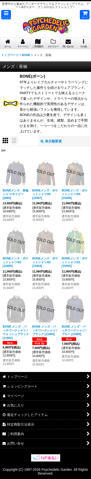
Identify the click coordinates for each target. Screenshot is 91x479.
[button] (6, 14)
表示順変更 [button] (51, 141)
